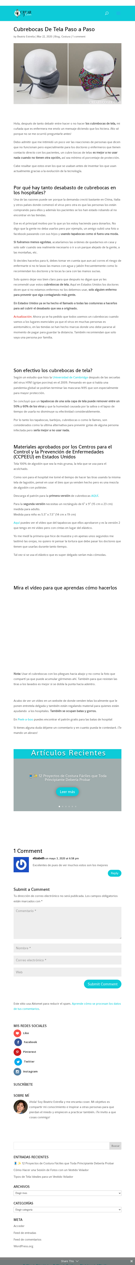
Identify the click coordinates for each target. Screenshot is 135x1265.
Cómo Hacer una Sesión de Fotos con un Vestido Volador (51, 1153)
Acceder (19, 1209)
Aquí (17, 523)
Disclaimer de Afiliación (94, 1248)
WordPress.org (23, 1229)
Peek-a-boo (25, 719)
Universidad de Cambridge (71, 377)
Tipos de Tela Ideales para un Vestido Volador (43, 1160)
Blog (57, 36)
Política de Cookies (64, 1248)
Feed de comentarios (27, 1222)
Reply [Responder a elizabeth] (113, 874)
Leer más (67, 791)
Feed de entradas (25, 1216)
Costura (65, 36)
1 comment (78, 36)
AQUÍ (94, 496)
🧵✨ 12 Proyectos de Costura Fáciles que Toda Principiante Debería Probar (67, 777)
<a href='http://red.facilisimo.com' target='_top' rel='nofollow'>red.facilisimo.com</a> (29, 1115)
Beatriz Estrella (26, 36)
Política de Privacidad (35, 1248)
